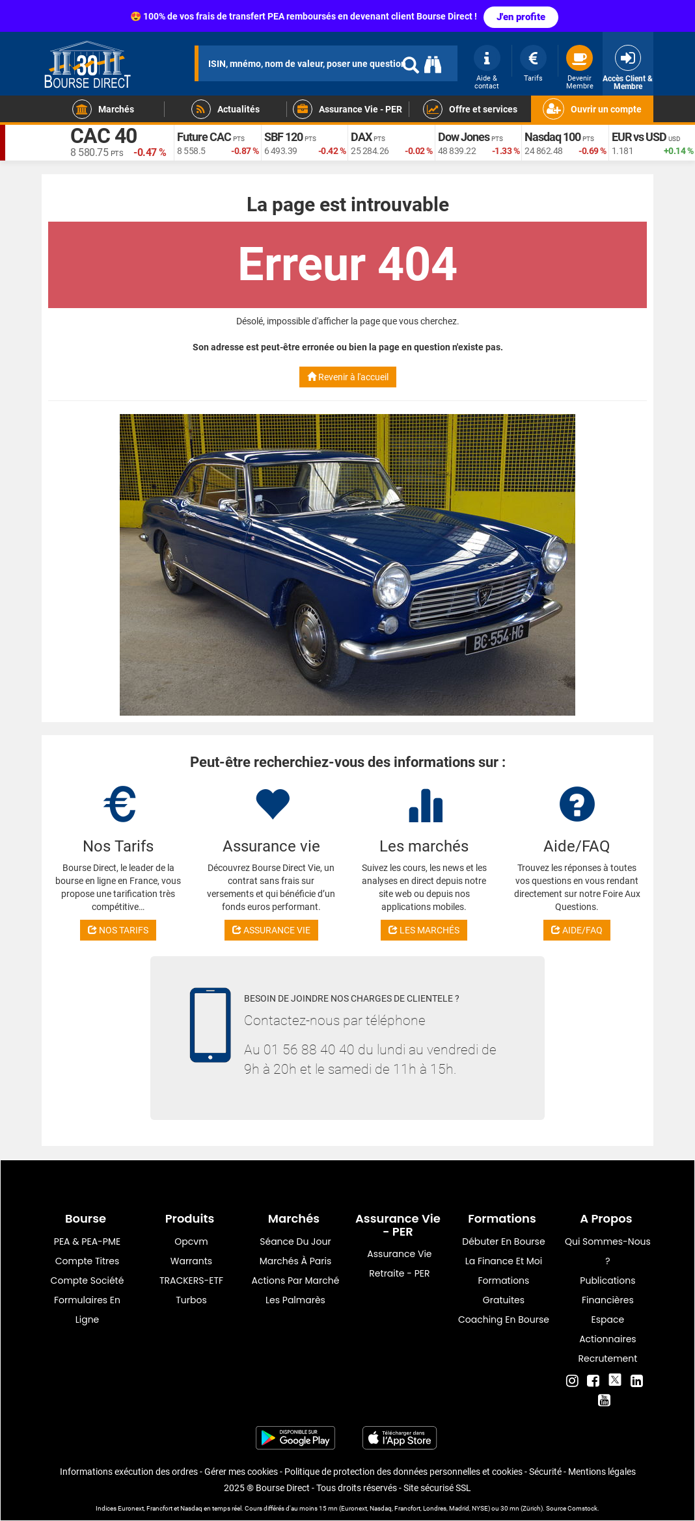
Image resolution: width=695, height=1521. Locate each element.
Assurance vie (399, 1253)
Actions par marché (296, 1280)
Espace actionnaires (607, 1329)
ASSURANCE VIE (271, 930)
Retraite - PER (399, 1273)
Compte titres (87, 1261)
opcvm (191, 1241)
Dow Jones (463, 137)
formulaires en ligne (87, 1310)
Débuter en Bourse (503, 1241)
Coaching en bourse (503, 1319)
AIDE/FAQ (577, 930)
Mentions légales (602, 1471)
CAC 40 (103, 136)
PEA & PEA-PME (87, 1241)
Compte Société (87, 1280)
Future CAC (204, 137)
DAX (361, 137)
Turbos (191, 1300)
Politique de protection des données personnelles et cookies (403, 1471)
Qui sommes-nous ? (608, 1251)
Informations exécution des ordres (129, 1471)
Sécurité (545, 1471)
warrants (191, 1261)
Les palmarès (295, 1300)
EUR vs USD (639, 137)
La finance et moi (504, 1261)
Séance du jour (295, 1241)
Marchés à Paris (296, 1261)
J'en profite (521, 17)
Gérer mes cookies (241, 1471)
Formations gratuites (503, 1290)
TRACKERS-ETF (191, 1280)
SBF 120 (283, 137)
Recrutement (608, 1358)
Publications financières (607, 1290)
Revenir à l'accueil (347, 377)
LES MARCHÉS (423, 930)
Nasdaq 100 (552, 137)
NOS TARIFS (118, 930)
